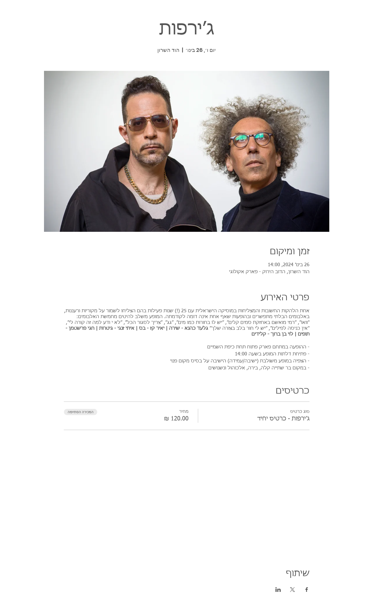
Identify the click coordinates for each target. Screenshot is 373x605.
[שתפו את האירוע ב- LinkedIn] (278, 589)
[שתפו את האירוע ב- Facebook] (306, 589)
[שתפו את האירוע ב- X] (292, 589)
